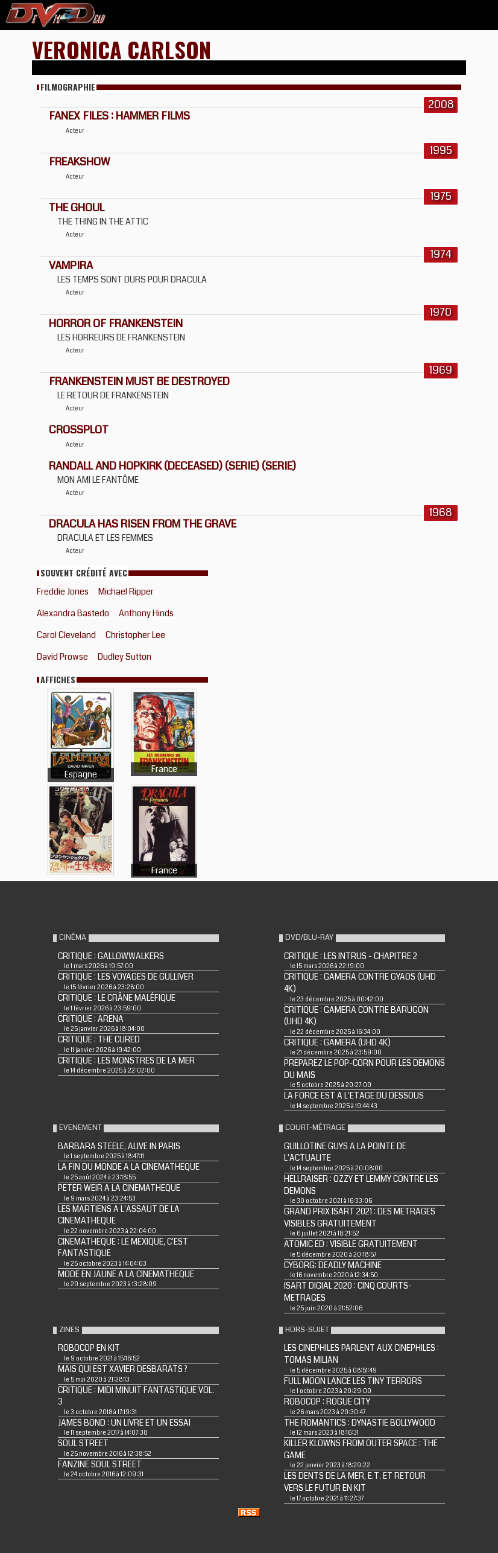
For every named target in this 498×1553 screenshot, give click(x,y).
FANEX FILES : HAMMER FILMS (119, 116)
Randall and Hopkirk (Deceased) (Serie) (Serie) (172, 466)
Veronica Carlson (121, 49)
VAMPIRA (71, 265)
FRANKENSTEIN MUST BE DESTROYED (139, 381)
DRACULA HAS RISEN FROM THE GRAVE (142, 524)
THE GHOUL (76, 207)
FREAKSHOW (79, 162)
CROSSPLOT (79, 430)
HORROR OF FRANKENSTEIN (116, 323)
